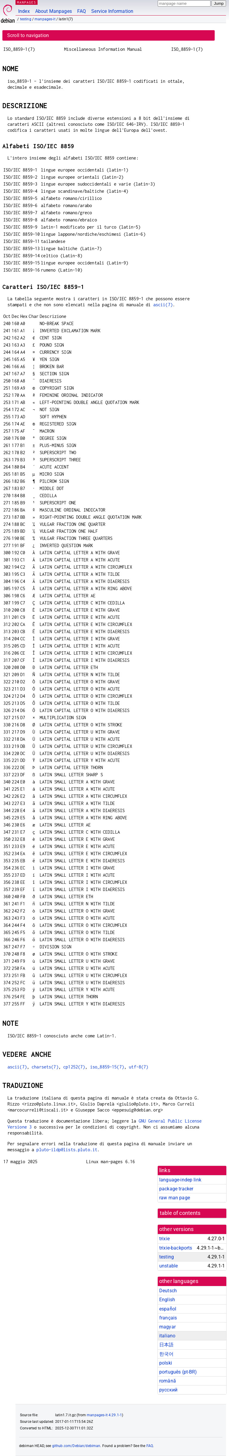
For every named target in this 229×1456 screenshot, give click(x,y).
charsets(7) (45, 1066)
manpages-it (45, 19)
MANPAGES (26, 2)
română (167, 1381)
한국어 (166, 1354)
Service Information (112, 11)
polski (165, 1363)
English (167, 1299)
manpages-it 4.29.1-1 (104, 1415)
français (168, 1318)
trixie (164, 1238)
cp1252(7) (74, 1066)
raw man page (174, 1198)
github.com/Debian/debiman (76, 1446)
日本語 (166, 1345)
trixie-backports (175, 1248)
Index (24, 11)
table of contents (180, 1213)
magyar (167, 1327)
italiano (167, 1336)
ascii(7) (163, 304)
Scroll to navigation (28, 35)
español (167, 1309)
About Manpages (53, 11)
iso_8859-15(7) (107, 1066)
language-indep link (180, 1180)
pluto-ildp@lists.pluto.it (66, 1149)
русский (168, 1390)
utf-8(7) (138, 1066)
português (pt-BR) (178, 1372)
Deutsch (168, 1290)
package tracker (176, 1189)
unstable (168, 1266)
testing (25, 19)
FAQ (81, 11)
